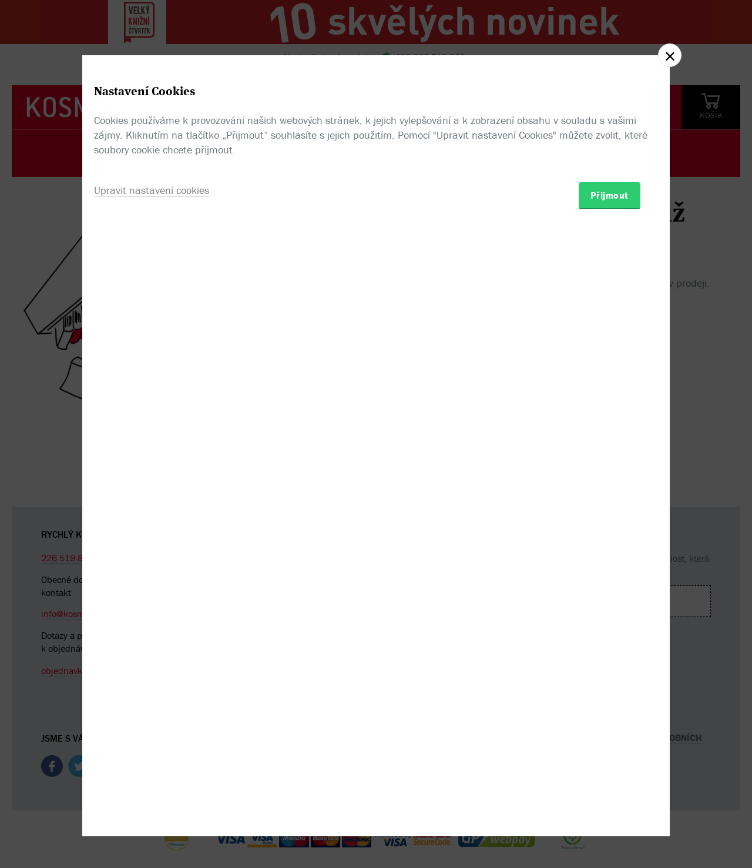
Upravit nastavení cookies (151, 497)
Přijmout (609, 502)
